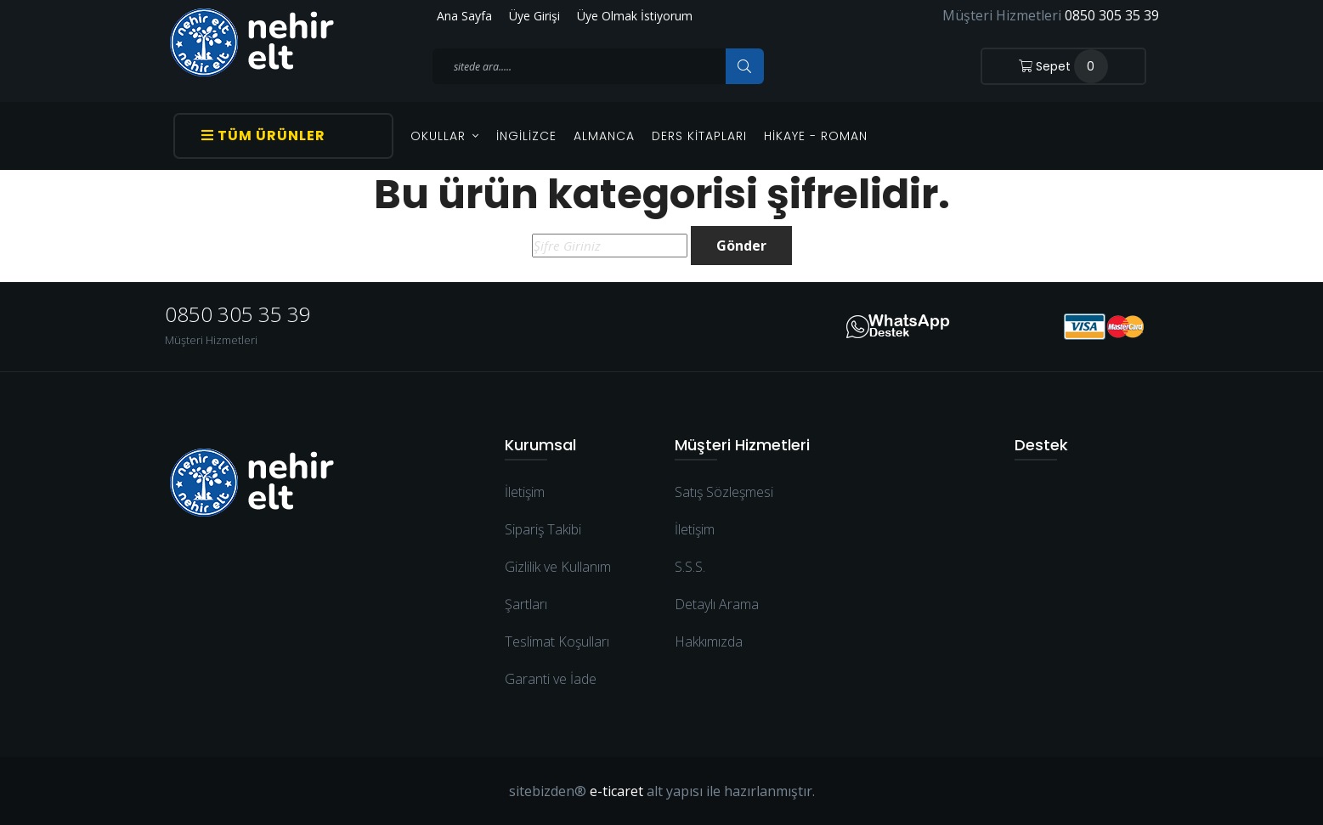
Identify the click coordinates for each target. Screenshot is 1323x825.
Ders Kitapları (699, 135)
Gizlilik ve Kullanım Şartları (558, 585)
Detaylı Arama (717, 604)
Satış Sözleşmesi (724, 492)
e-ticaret (616, 791)
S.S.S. (690, 566)
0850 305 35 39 (1112, 15)
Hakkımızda (709, 641)
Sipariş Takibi (543, 529)
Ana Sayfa (464, 16)
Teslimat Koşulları (557, 641)
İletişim (525, 492)
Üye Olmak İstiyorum (635, 16)
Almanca (604, 135)
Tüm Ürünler (263, 135)
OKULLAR (444, 135)
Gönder (741, 245)
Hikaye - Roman (816, 135)
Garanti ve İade (550, 679)
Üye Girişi (534, 16)
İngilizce (526, 135)
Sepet (1063, 66)
